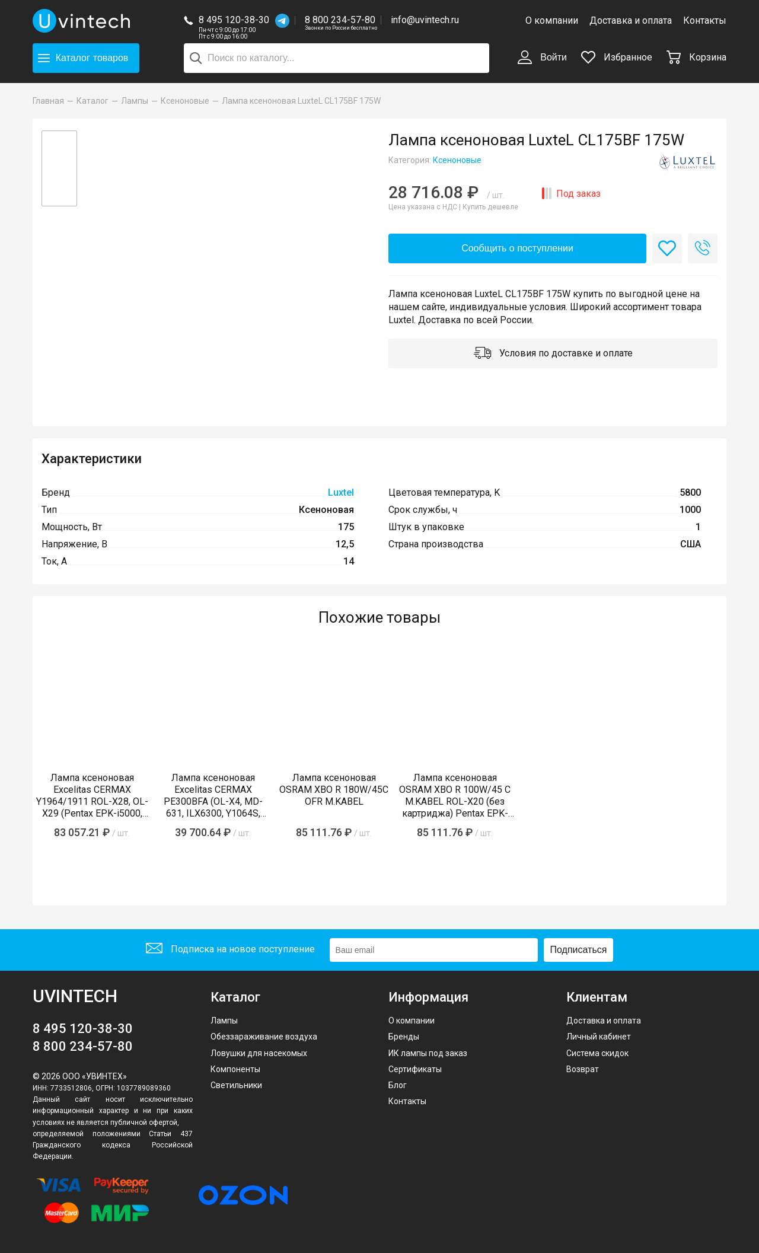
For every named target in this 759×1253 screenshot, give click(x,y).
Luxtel (341, 492)
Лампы (224, 1020)
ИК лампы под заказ (427, 1053)
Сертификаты (415, 1069)
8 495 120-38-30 (234, 19)
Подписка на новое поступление (230, 949)
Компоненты (235, 1069)
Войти (542, 58)
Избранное (616, 57)
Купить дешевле (490, 207)
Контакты (704, 20)
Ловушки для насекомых (259, 1053)
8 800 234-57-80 (341, 20)
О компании (551, 20)
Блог (397, 1085)
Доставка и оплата (630, 20)
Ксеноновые (457, 160)
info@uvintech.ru (425, 19)
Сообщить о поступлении (517, 248)
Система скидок (597, 1053)
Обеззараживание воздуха (264, 1036)
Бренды (403, 1036)
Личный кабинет (598, 1036)
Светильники (236, 1085)
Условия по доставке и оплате (553, 354)
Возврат (582, 1069)
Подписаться (578, 950)
